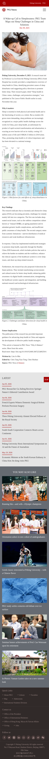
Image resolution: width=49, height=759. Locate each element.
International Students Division (15, 703)
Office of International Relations (16, 718)
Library (22, 695)
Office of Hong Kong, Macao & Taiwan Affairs (21, 722)
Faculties (34, 695)
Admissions (18, 699)
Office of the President (12, 714)
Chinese (21, 363)
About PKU (8, 695)
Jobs (17, 726)
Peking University (35, 3)
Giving (6, 726)
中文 (44, 3)
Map (5, 699)
